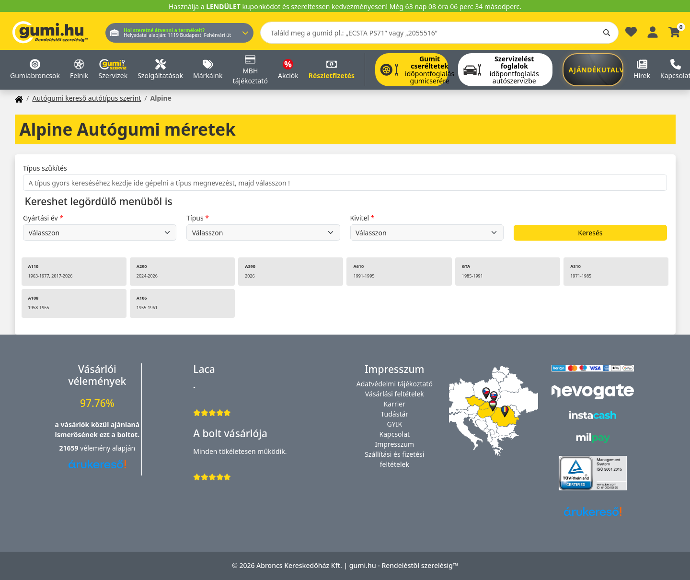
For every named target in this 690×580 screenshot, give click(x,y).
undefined (99, 232)
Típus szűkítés (45, 168)
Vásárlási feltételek (394, 393)
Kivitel (359, 217)
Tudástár (395, 413)
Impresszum (394, 444)
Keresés (590, 232)
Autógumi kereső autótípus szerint (86, 98)
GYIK (394, 424)
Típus (194, 217)
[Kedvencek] (631, 34)
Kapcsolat (395, 434)
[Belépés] (652, 30)
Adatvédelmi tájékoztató (394, 383)
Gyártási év (40, 217)
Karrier (394, 403)
